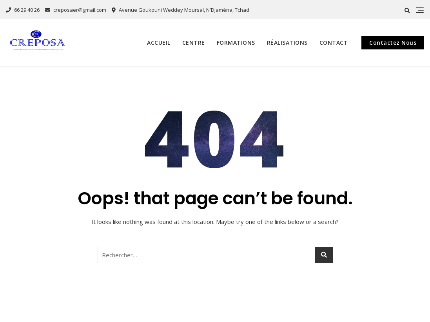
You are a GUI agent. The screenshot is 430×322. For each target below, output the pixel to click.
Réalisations (287, 42)
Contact (333, 42)
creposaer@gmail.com (75, 9)
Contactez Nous (392, 42)
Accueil (159, 42)
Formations (236, 42)
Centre (193, 42)
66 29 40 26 (23, 9)
